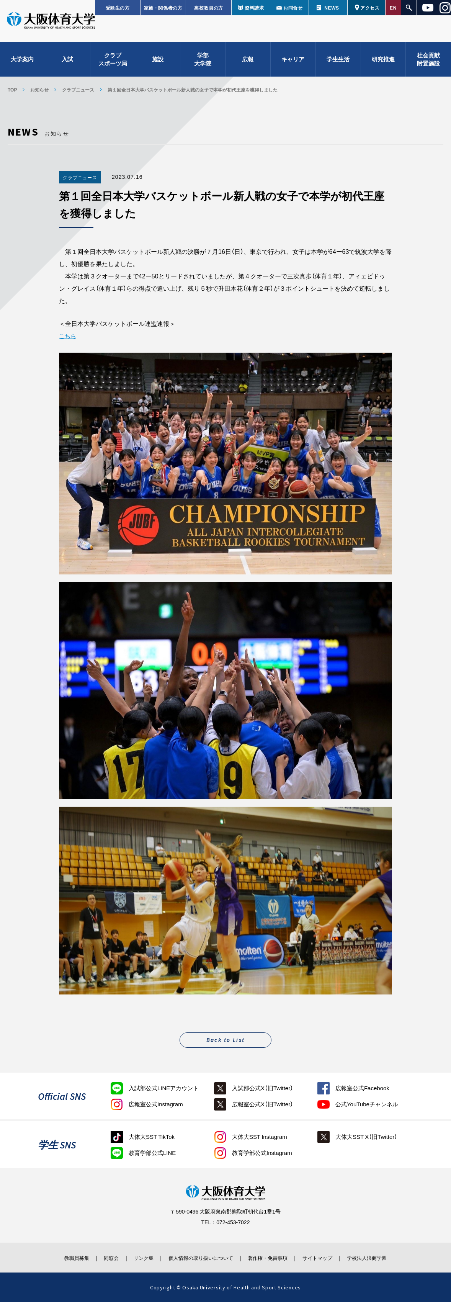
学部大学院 (202, 61)
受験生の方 (118, 7)
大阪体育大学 (51, 24)
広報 (247, 61)
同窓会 (101, 1257)
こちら (68, 335)
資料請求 (254, 7)
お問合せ (292, 7)
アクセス (369, 7)
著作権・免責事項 (271, 1257)
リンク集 (136, 1257)
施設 (157, 61)
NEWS (331, 7)
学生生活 (338, 61)
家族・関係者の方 (163, 7)
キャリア (292, 61)
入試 (67, 61)
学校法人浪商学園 (380, 1257)
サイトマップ (326, 1257)
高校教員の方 (208, 7)
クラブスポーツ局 (112, 61)
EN (393, 7)
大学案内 (22, 61)
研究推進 (383, 61)
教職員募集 (62, 1257)
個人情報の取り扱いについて (199, 1257)
